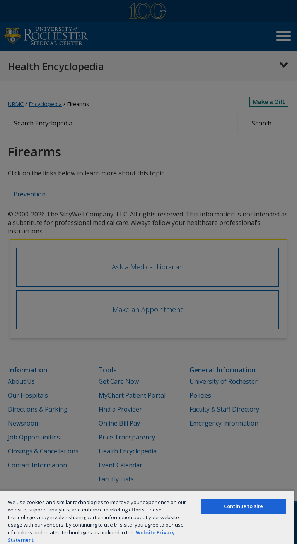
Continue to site (243, 506)
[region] (147, 517)
